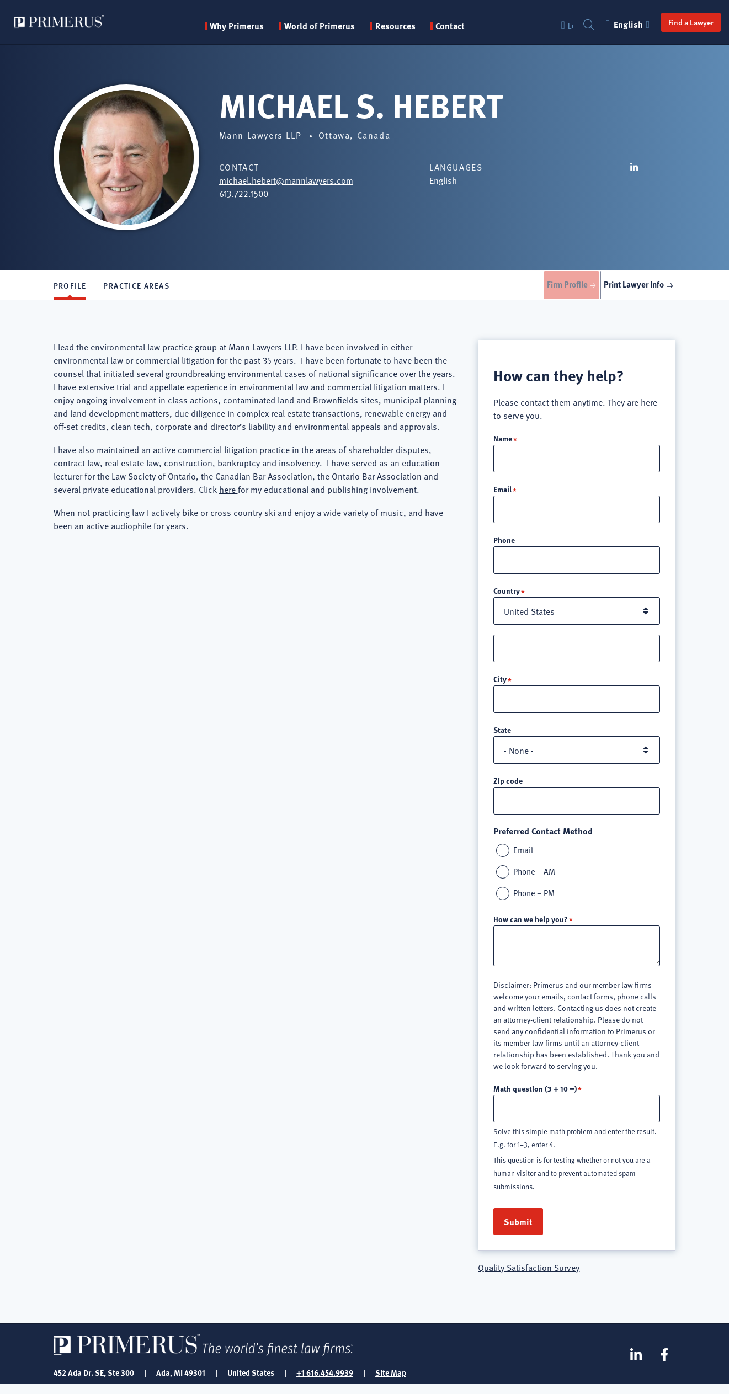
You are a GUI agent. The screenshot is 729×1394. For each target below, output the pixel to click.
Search (577, 25)
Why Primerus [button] (243, 26)
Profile (70, 286)
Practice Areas (136, 286)
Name (502, 442)
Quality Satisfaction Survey (528, 1276)
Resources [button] (401, 26)
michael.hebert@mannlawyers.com (286, 180)
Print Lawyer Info (631, 286)
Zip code (508, 786)
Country (506, 596)
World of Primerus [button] (325, 26)
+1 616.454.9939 (324, 1381)
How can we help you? (530, 927)
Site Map (390, 1381)
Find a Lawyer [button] (679, 22)
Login (558, 25)
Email (502, 493)
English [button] (617, 24)
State (502, 736)
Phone (504, 544)
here (228, 493)
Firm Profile (557, 286)
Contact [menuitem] (456, 26)
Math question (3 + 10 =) (535, 1097)
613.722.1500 (243, 193)
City (500, 684)
